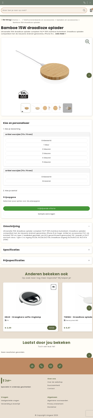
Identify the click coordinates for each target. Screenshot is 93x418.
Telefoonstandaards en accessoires (39, 20)
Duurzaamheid (53, 385)
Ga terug (7, 20)
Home (15, 20)
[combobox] (41, 10)
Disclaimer (51, 407)
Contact (51, 388)
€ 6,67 (67, 328)
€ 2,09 (8, 328)
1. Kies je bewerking (11, 129)
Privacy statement (55, 404)
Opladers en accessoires (67, 20)
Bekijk (51, 328)
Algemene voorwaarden (57, 400)
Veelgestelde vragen (10, 400)
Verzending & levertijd (10, 404)
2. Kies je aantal (10, 191)
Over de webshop (55, 382)
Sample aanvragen (46, 214)
